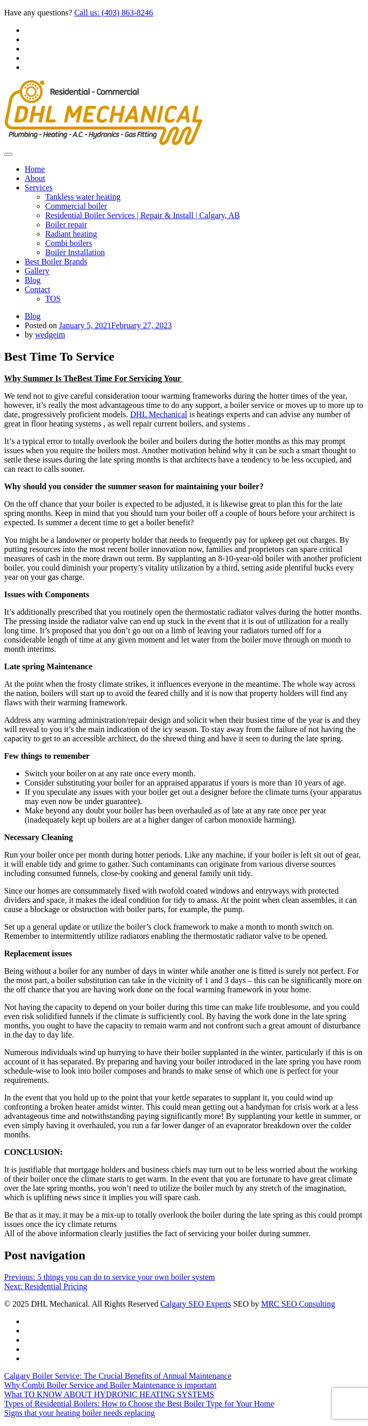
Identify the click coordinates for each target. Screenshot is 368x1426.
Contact (37, 289)
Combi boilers (68, 243)
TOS (53, 298)
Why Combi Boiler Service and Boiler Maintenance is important (110, 1385)
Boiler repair (66, 224)
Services (38, 187)
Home (35, 169)
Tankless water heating (82, 196)
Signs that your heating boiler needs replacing (79, 1413)
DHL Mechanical (158, 414)
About (35, 178)
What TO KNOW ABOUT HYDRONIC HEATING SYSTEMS (109, 1394)
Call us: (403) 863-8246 (113, 12)
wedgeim (50, 334)
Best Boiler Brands (56, 261)
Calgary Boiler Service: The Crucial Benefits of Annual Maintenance (117, 1375)
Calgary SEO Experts (195, 1303)
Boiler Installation (75, 252)
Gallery (37, 270)
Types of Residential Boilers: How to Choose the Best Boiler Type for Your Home (139, 1403)
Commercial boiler (76, 206)
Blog (33, 280)
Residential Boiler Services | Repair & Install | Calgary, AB (142, 215)
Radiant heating (71, 233)
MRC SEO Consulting (298, 1303)
